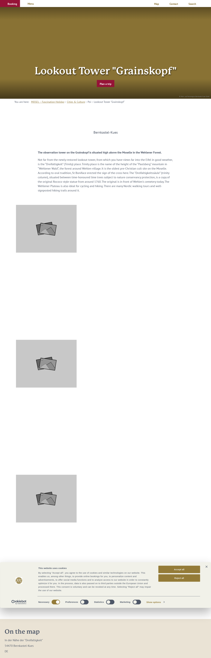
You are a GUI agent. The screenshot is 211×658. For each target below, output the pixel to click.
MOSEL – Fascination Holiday (47, 102)
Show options (153, 652)
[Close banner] (206, 617)
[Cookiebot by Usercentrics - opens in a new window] (19, 652)
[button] (10, 3)
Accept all (179, 619)
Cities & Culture (76, 102)
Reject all (179, 628)
